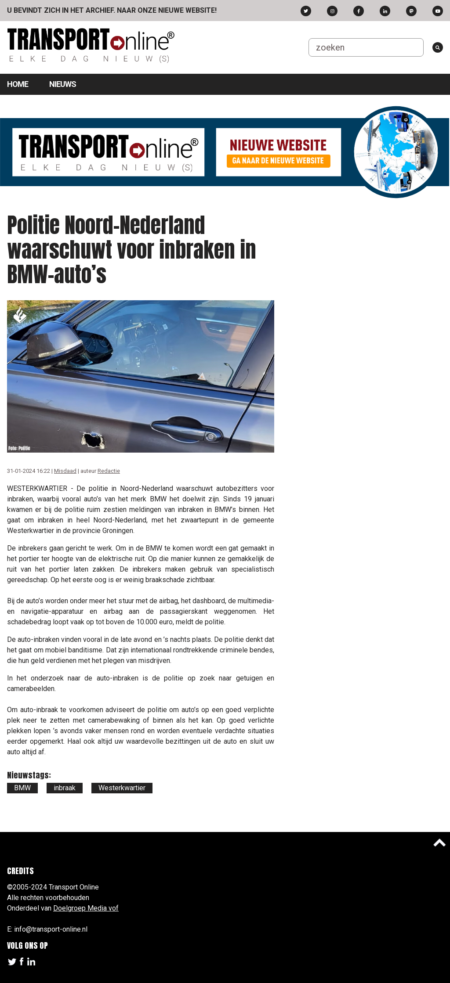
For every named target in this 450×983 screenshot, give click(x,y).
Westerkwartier (121, 788)
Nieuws (62, 84)
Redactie (109, 471)
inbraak (65, 788)
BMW (22, 788)
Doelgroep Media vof (86, 908)
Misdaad (65, 471)
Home (17, 84)
